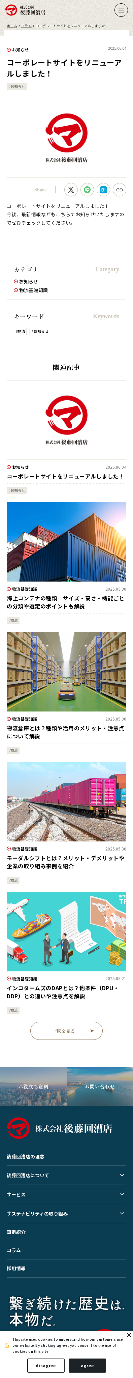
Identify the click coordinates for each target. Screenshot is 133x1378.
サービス (16, 1194)
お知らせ (20, 49)
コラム (26, 25)
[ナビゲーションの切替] (121, 10)
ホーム (12, 25)
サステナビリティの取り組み (37, 1213)
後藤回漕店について (28, 1175)
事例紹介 (16, 1232)
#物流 (20, 331)
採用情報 (16, 1268)
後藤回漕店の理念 (25, 1156)
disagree (46, 1365)
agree (87, 1365)
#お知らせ (16, 86)
